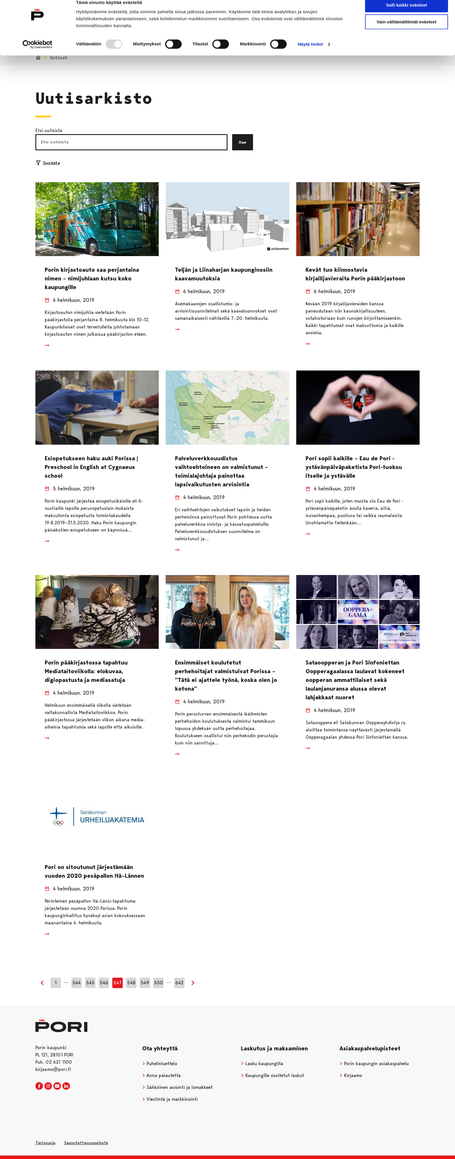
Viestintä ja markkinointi (170, 1099)
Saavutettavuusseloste (86, 1142)
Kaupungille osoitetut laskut (272, 1075)
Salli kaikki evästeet (406, 14)
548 (131, 982)
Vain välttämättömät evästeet (406, 31)
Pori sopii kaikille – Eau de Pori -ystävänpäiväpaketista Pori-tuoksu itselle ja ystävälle (354, 467)
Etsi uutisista (48, 130)
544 (77, 982)
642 (179, 982)
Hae (242, 142)
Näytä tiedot (310, 53)
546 (104, 982)
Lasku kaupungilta (262, 1063)
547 (117, 982)
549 (145, 982)
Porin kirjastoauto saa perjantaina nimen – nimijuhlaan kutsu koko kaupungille (92, 278)
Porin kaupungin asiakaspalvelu (374, 1063)
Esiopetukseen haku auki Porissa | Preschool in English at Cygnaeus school (91, 467)
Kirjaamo (351, 1075)
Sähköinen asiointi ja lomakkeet (177, 1087)
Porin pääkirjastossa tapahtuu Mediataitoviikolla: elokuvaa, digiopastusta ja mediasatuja (86, 671)
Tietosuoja (45, 1142)
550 (158, 982)
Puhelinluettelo (160, 1063)
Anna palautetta (161, 1075)
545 (90, 982)
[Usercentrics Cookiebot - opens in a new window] (37, 54)
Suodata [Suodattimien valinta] (48, 162)
